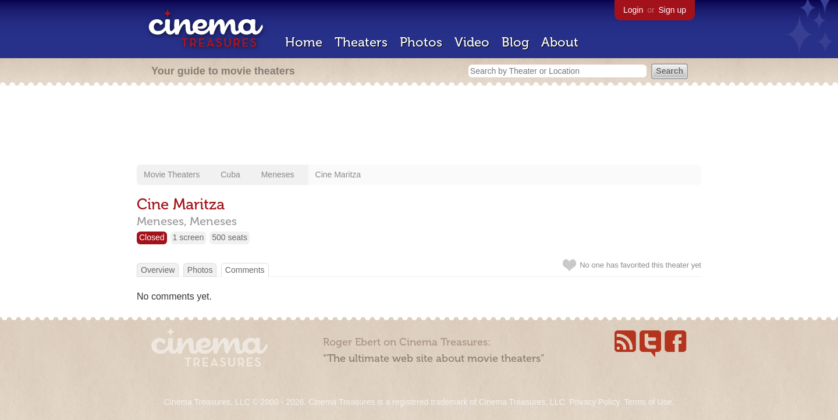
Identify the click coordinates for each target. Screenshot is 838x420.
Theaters (361, 42)
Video (471, 42)
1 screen (188, 237)
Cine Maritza (338, 174)
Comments (245, 270)
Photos (421, 42)
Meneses (277, 174)
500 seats (229, 237)
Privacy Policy (594, 402)
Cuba (230, 174)
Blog (515, 42)
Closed (152, 237)
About (559, 42)
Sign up (672, 10)
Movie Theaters (172, 174)
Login (633, 10)
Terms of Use (648, 402)
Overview (158, 270)
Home (303, 42)
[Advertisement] (419, 126)
